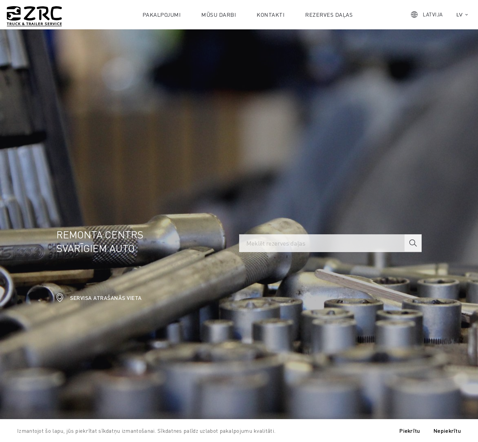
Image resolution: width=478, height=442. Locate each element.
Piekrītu (409, 430)
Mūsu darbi (218, 14)
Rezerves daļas (329, 14)
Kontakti (271, 14)
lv (459, 14)
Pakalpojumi (161, 14)
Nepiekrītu (447, 430)
